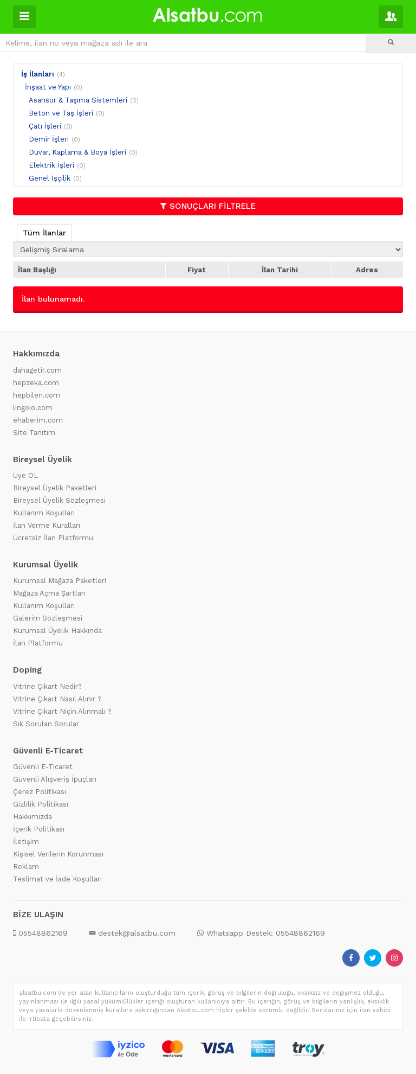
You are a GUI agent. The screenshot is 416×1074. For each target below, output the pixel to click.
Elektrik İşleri (51, 165)
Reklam (26, 866)
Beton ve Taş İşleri (61, 113)
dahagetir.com (37, 370)
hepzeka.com (36, 383)
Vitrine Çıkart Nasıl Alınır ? (57, 699)
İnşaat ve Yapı (48, 87)
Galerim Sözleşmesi (47, 618)
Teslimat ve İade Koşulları (57, 879)
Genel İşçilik (49, 178)
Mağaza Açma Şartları (49, 593)
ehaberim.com (38, 420)
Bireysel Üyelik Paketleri (54, 488)
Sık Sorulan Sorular (46, 724)
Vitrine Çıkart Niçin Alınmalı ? (62, 711)
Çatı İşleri (45, 126)
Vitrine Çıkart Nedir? (47, 686)
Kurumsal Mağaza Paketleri (59, 581)
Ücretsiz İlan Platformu (53, 538)
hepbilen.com (36, 395)
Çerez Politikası (39, 792)
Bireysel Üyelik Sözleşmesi (59, 500)
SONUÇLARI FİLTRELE (208, 206)
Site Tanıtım (34, 433)
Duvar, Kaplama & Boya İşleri (77, 152)
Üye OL (25, 475)
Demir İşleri (49, 139)
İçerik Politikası (38, 829)
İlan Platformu (38, 643)
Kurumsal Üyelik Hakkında (57, 631)
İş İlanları (37, 74)
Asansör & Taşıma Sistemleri (78, 100)
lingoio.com (33, 408)
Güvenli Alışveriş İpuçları (54, 779)
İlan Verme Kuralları (46, 525)
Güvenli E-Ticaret (43, 767)
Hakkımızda (32, 817)
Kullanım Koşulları (44, 513)
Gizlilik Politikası (40, 804)
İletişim (26, 842)
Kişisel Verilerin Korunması (58, 854)
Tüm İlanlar (44, 232)
